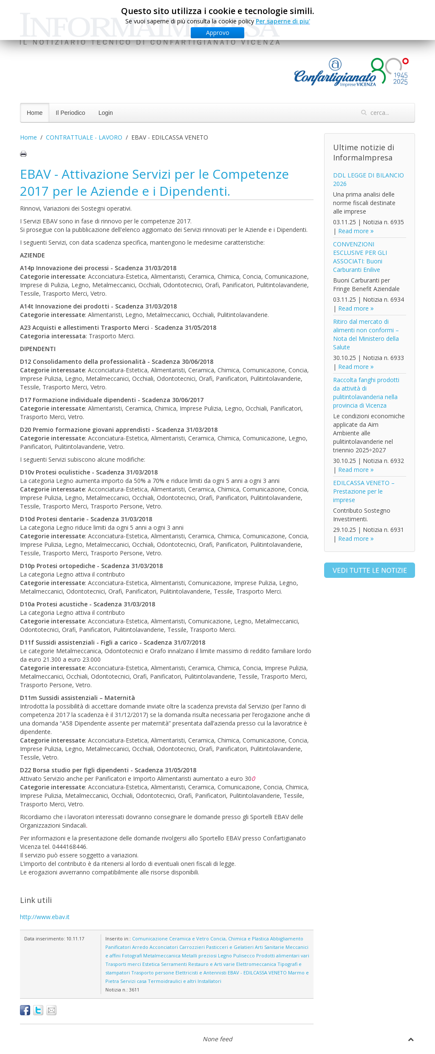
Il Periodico (70, 112)
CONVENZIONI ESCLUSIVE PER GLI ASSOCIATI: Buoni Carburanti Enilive (360, 257)
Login (106, 112)
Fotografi (132, 955)
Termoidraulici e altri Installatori (184, 981)
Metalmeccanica (162, 955)
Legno (225, 955)
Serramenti (174, 964)
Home (34, 112)
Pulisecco (244, 955)
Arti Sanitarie (269, 947)
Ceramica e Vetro (189, 938)
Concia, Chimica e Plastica (239, 938)
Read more (353, 231)
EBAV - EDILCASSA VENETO (257, 972)
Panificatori (118, 947)
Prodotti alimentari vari (282, 955)
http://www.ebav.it (45, 917)
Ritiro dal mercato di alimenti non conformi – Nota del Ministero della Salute (366, 334)
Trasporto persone (152, 972)
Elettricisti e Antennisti (200, 972)
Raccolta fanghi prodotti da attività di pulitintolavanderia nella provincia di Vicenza (366, 392)
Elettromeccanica (256, 964)
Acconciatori (164, 947)
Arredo (140, 947)
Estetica (151, 964)
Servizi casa (133, 981)
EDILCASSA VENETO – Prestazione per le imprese (364, 491)
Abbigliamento (286, 938)
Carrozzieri (192, 947)
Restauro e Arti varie (211, 964)
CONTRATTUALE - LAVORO (84, 137)
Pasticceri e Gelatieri (230, 947)
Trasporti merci (123, 964)
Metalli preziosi (199, 955)
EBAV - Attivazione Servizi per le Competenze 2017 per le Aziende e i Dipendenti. (154, 182)
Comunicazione (150, 938)
